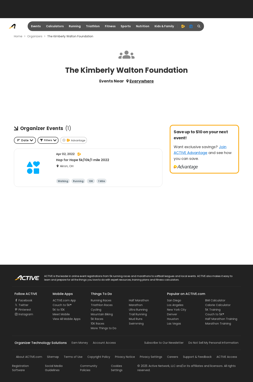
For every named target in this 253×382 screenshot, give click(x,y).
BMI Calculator (215, 300)
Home (18, 36)
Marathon (136, 305)
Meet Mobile (61, 314)
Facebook (25, 300)
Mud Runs (135, 319)
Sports (126, 26)
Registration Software (20, 368)
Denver (172, 314)
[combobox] (25, 140)
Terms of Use (73, 357)
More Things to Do (103, 328)
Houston (173, 319)
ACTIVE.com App (64, 300)
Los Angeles (175, 305)
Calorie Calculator (218, 305)
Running (75, 26)
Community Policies (88, 368)
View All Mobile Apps (66, 319)
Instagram (26, 314)
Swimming (136, 324)
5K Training (213, 310)
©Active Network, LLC (156, 366)
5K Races (97, 319)
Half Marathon (139, 300)
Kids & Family (164, 26)
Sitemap (53, 357)
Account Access (104, 343)
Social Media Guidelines (54, 368)
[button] (48, 140)
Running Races (101, 300)
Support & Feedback (197, 357)
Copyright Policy (98, 357)
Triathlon (93, 26)
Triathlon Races (102, 305)
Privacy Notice (125, 357)
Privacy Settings (151, 357)
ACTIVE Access (226, 357)
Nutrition (142, 26)
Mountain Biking (102, 314)
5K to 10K (59, 310)
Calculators (55, 26)
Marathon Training (218, 324)
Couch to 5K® (62, 305)
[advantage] (183, 26)
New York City (176, 310)
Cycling (96, 310)
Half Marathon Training (221, 319)
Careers (172, 357)
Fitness (110, 26)
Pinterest (25, 310)
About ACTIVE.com (29, 357)
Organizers (34, 36)
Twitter (23, 305)
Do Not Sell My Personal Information (213, 343)
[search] (199, 26)
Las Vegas (174, 324)
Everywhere (142, 81)
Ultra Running (138, 310)
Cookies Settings (116, 368)
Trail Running (138, 314)
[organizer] (191, 26)
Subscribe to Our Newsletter (164, 343)
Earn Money (80, 343)
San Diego (174, 300)
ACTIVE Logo (23, 276)
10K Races (97, 324)
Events (36, 26)
